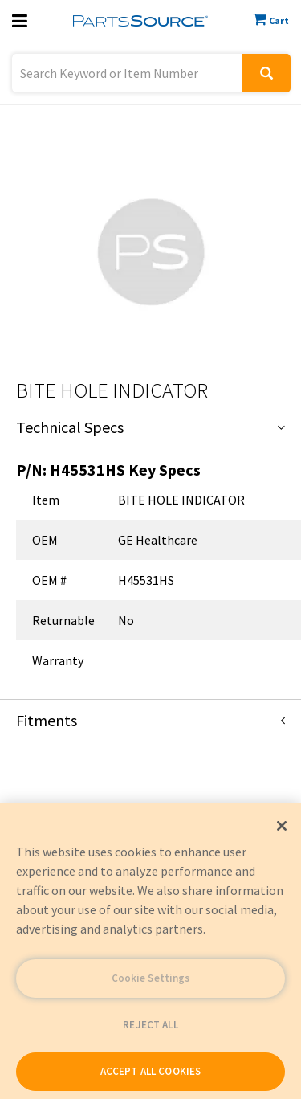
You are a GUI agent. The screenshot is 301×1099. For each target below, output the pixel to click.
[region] (150, 951)
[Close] (281, 826)
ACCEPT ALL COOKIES (150, 1071)
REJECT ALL (150, 1025)
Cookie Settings (151, 978)
